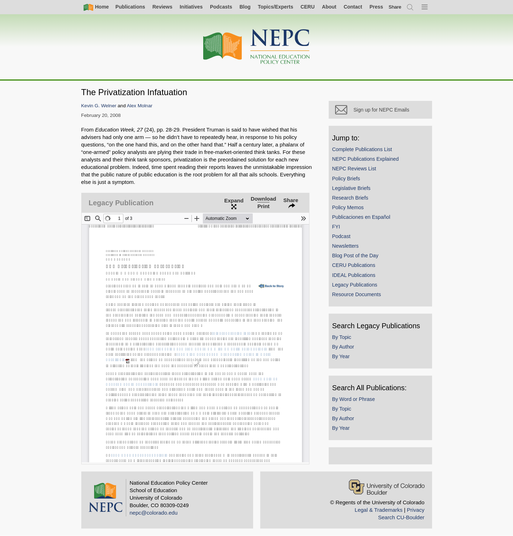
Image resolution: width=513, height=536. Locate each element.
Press (376, 7)
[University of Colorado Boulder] (387, 487)
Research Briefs (350, 198)
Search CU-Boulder (401, 517)
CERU (308, 7)
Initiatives (191, 7)
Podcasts (221, 7)
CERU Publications (353, 265)
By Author (343, 347)
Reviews (162, 7)
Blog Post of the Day (355, 255)
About (329, 7)
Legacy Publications (355, 285)
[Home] (256, 47)
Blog (245, 7)
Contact (353, 7)
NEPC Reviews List (354, 168)
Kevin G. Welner (99, 105)
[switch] (395, 7)
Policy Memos (348, 207)
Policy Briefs (346, 178)
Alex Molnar (140, 105)
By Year (341, 356)
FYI (336, 227)
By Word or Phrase (353, 399)
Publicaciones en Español (361, 217)
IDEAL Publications (353, 275)
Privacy (415, 510)
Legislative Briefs (351, 188)
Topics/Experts (275, 7)
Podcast (341, 236)
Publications (130, 7)
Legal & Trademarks (378, 510)
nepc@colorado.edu (154, 513)
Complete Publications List (362, 149)
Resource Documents (356, 294)
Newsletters (345, 246)
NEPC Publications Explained (365, 159)
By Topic (342, 337)
